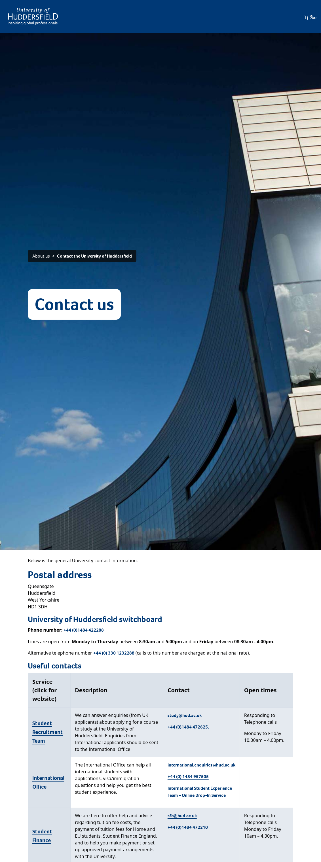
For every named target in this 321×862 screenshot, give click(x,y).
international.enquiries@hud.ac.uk (201, 765)
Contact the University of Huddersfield (94, 256)
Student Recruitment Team (47, 732)
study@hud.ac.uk (185, 715)
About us (41, 256)
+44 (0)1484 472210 (188, 827)
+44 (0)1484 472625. (188, 727)
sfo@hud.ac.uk (182, 816)
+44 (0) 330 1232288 (113, 653)
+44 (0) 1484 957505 (188, 777)
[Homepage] (33, 17)
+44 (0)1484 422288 (84, 630)
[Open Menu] (310, 16)
